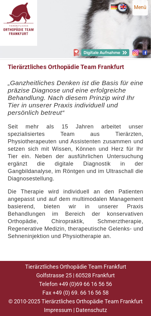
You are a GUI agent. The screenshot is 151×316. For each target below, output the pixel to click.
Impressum (58, 310)
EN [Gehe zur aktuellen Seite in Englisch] (123, 7)
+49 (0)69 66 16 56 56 (85, 284)
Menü (140, 7)
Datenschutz (91, 310)
